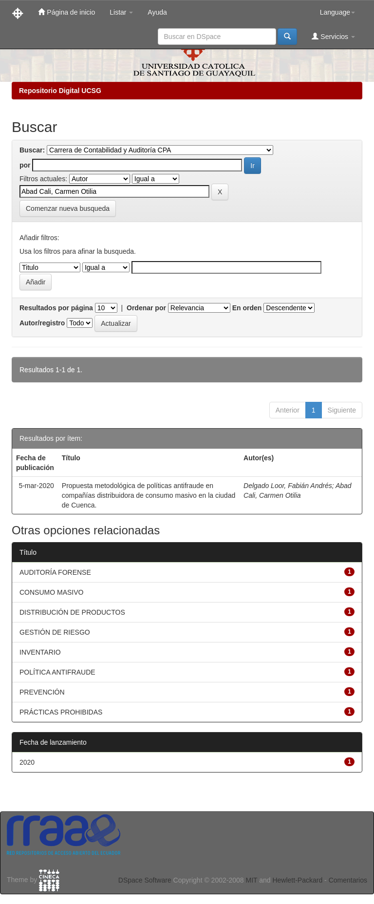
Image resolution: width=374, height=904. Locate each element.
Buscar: (32, 150)
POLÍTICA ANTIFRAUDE (57, 672)
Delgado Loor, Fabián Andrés (287, 486)
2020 (27, 762)
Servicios (333, 36)
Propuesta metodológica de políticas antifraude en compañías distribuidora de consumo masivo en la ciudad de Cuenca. (148, 495)
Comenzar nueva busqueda (68, 208)
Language (337, 12)
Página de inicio (66, 12)
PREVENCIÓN (42, 692)
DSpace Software (144, 880)
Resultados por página (56, 308)
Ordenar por (146, 308)
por (25, 165)
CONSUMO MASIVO (51, 592)
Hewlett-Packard (297, 880)
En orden (247, 308)
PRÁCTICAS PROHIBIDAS (60, 712)
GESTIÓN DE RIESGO (54, 632)
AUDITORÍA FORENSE (55, 572)
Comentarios (348, 880)
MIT (251, 880)
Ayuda (157, 12)
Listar (121, 12)
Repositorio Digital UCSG (60, 90)
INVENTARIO (40, 652)
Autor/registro (42, 323)
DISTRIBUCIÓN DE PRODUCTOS (72, 612)
